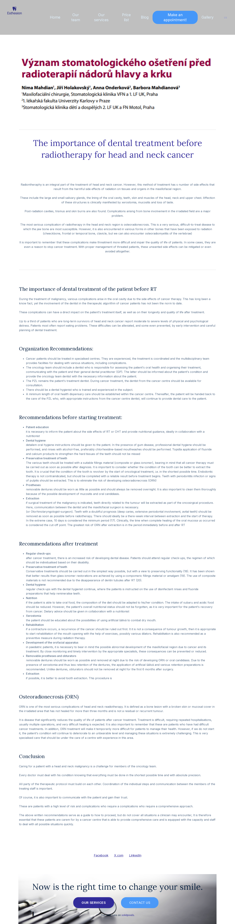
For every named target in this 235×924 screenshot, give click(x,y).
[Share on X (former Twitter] (118, 857)
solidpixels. (128, 916)
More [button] (208, 17)
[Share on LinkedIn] (135, 857)
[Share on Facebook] (101, 857)
